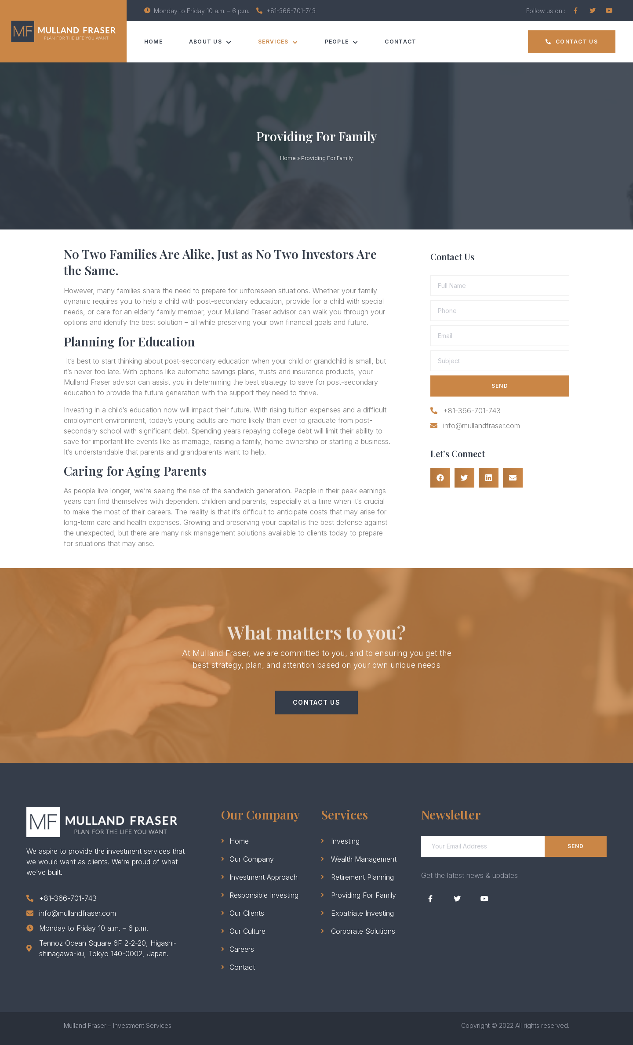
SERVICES (278, 41)
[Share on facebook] (440, 478)
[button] (571, 41)
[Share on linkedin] (488, 478)
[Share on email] (513, 478)
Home (153, 41)
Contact (401, 41)
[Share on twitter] (464, 478)
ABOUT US (210, 41)
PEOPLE (342, 41)
